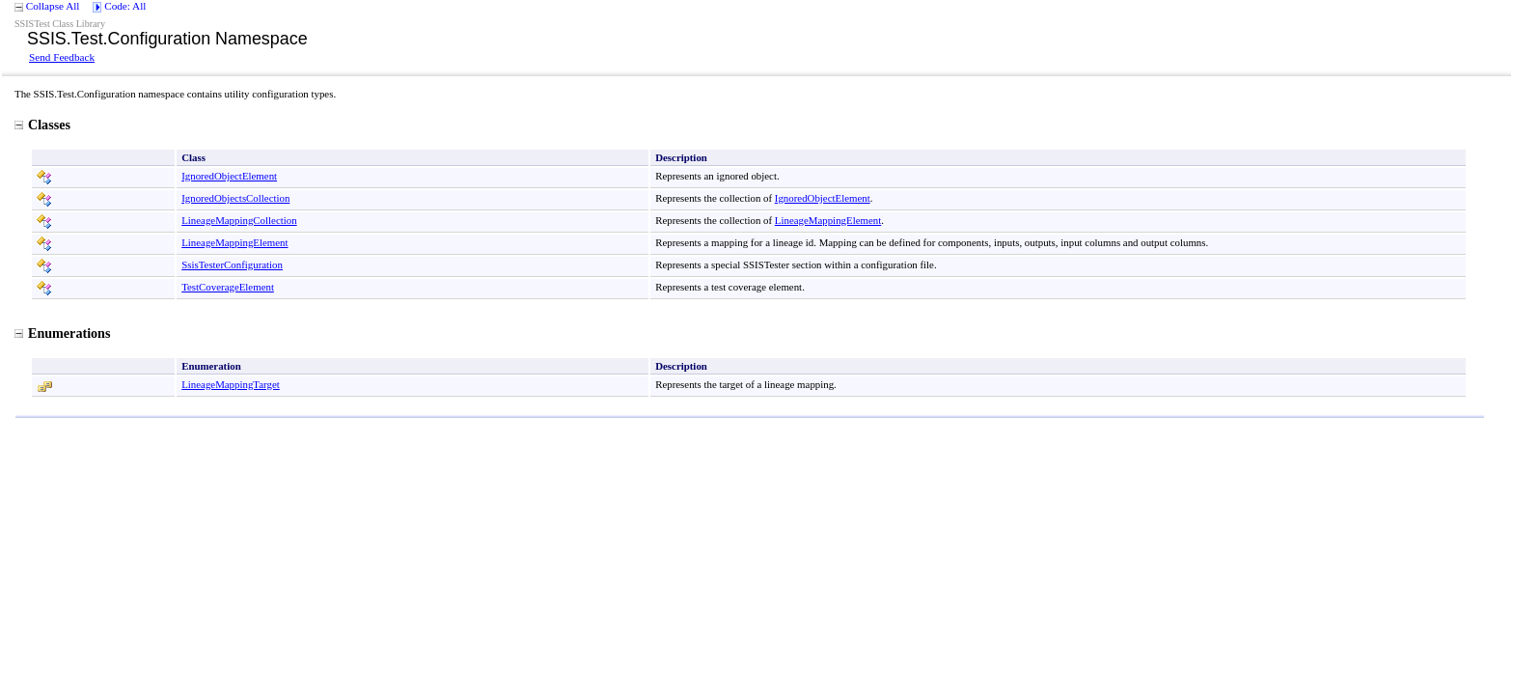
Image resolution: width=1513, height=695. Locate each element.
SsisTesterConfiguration (232, 264)
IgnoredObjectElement (229, 175)
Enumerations (62, 333)
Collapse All (53, 6)
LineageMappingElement (828, 220)
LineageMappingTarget (230, 384)
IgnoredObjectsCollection (235, 198)
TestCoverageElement (227, 286)
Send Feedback (62, 57)
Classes (42, 124)
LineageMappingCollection (238, 220)
